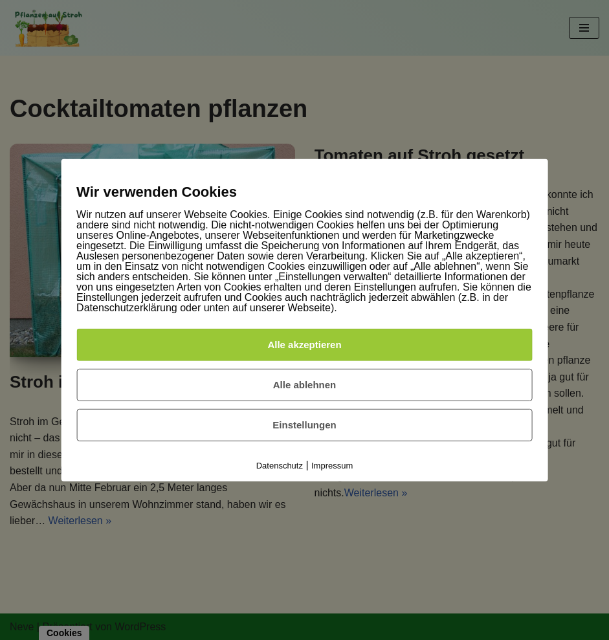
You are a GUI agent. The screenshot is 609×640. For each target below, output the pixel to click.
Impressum (332, 465)
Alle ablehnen (305, 384)
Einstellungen (304, 424)
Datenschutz (279, 465)
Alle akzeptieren (304, 344)
